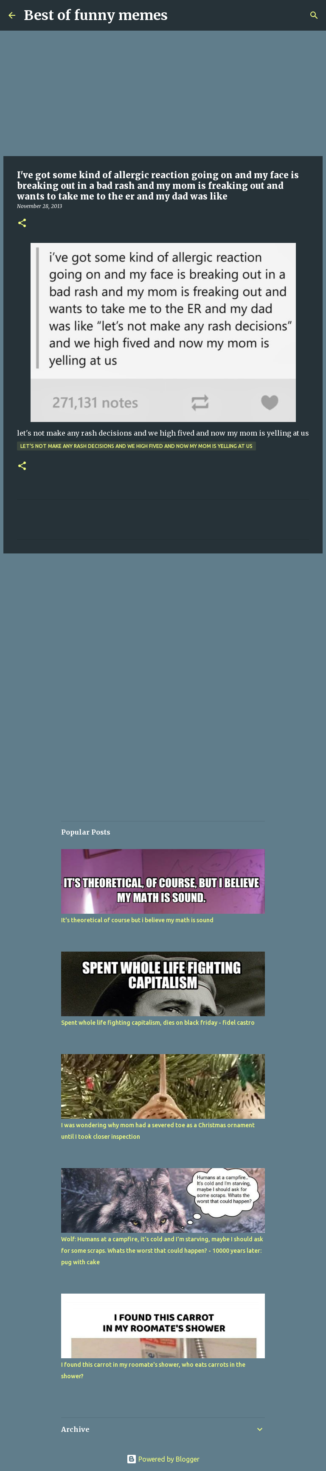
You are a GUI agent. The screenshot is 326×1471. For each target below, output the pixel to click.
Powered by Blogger (163, 1459)
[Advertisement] (163, 93)
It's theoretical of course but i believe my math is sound (137, 920)
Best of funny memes (96, 15)
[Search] (314, 15)
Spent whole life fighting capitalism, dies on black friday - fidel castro (158, 1022)
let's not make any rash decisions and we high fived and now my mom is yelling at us (136, 446)
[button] (22, 223)
